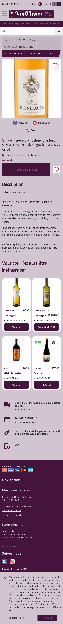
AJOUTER (16, 326)
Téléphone (8, 546)
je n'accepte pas (16, 617)
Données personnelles (13, 515)
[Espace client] (40, 4)
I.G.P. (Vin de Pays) (26, 40)
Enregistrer (41, 123)
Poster (31, 130)
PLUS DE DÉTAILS (26, 169)
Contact (32, 4)
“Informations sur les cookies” (23, 604)
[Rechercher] (59, 31)
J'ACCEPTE (47, 617)
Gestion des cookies (11, 510)
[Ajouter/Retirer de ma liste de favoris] (56, 169)
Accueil (8, 40)
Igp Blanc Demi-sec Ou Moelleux (22, 155)
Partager (20, 123)
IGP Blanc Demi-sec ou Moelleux (19, 46)
